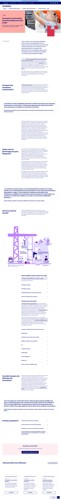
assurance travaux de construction (29, 303)
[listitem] (6, 3)
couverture (41, 62)
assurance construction (27, 84)
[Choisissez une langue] (53, 3)
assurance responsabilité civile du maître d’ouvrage (32, 278)
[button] (34, 284)
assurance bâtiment (43, 310)
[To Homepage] (8, 6)
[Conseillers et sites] (55, 3)
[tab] (5, 8)
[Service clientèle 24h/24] (51, 3)
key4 (22, 68)
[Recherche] (57, 3)
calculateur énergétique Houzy (40, 320)
